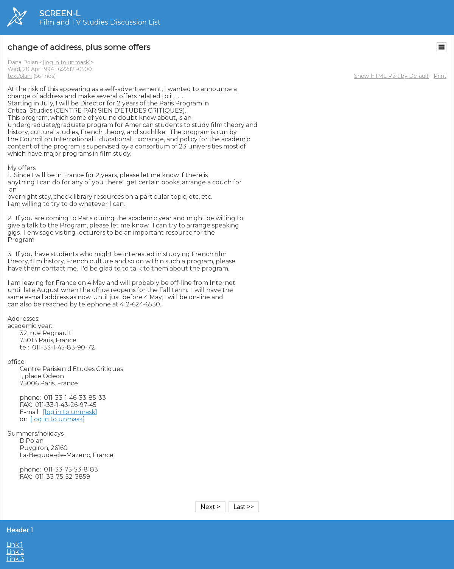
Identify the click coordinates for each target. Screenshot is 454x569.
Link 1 (14, 544)
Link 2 (15, 551)
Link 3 (15, 559)
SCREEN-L (59, 13)
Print (440, 76)
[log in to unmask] (67, 62)
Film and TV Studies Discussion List (99, 22)
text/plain (20, 76)
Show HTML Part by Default (391, 76)
